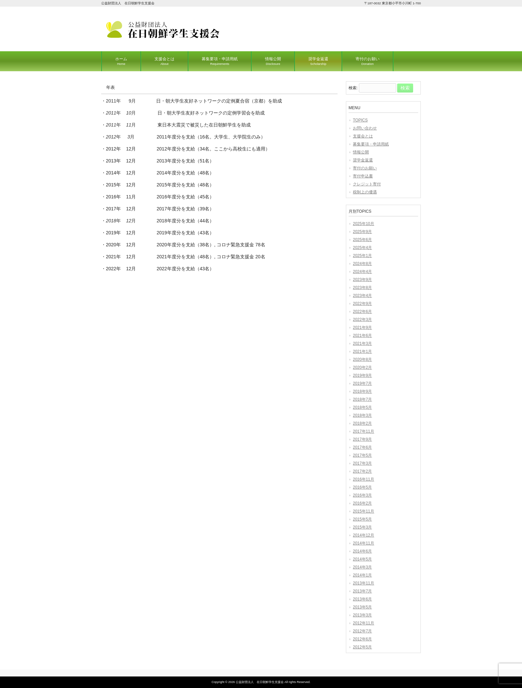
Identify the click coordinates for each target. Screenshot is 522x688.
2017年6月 (362, 447)
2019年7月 (362, 383)
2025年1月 (362, 255)
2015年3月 (362, 527)
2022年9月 (362, 303)
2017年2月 (362, 471)
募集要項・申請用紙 (371, 144)
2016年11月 (363, 479)
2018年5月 (362, 407)
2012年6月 (362, 639)
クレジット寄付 (367, 184)
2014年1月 (362, 575)
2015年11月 (363, 511)
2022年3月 (362, 319)
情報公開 (361, 152)
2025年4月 (362, 247)
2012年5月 (362, 647)
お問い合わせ (365, 128)
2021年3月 (362, 343)
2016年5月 (362, 487)
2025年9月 (362, 231)
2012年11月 (363, 623)
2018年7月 (362, 399)
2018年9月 (362, 391)
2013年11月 (363, 583)
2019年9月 (362, 375)
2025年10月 (363, 223)
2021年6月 (362, 335)
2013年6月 (362, 599)
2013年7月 (362, 591)
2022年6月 (362, 311)
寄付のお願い (365, 168)
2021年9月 (362, 327)
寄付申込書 (363, 176)
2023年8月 (362, 287)
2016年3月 (362, 495)
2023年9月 (362, 279)
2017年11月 (363, 431)
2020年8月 (362, 359)
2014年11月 (363, 543)
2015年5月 (362, 519)
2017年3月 (362, 463)
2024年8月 (362, 263)
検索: (353, 88)
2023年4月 (362, 295)
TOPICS (360, 120)
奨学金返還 (363, 160)
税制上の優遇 (365, 192)
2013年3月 (362, 615)
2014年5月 (362, 559)
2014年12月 (363, 535)
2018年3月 (362, 415)
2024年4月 (362, 271)
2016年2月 (362, 503)
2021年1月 (362, 351)
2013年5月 (362, 607)
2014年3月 (362, 567)
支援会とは (363, 136)
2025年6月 (362, 239)
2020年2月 (362, 367)
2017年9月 (362, 439)
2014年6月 (362, 551)
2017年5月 (362, 455)
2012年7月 (362, 631)
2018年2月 (362, 423)
